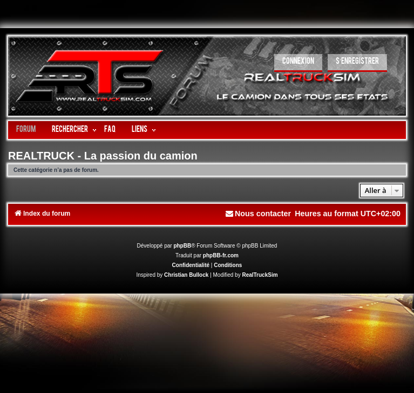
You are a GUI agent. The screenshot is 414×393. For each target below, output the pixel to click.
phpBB (182, 246)
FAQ (110, 130)
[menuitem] (298, 63)
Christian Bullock (186, 275)
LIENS (139, 130)
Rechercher (70, 130)
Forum (26, 130)
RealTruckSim (259, 275)
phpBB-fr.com (221, 255)
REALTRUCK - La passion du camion (103, 156)
